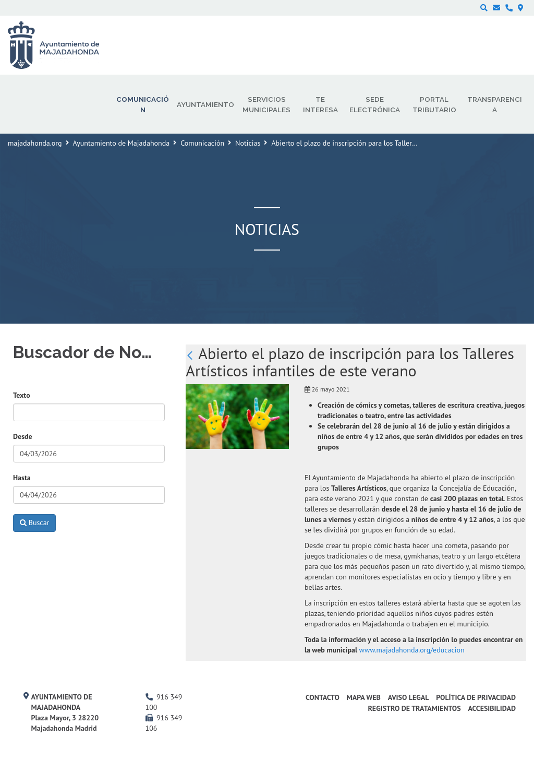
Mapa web (364, 697)
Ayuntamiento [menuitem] (205, 104)
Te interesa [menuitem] (320, 104)
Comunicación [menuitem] (142, 104)
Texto (21, 395)
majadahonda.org (35, 143)
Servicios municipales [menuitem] (266, 104)
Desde (22, 436)
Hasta (22, 477)
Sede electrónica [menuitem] (374, 104)
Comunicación (202, 143)
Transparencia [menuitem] (494, 104)
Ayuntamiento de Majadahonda (121, 143)
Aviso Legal (408, 697)
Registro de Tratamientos (414, 708)
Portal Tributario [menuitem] (434, 104)
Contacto (322, 697)
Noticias (247, 143)
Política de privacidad (476, 697)
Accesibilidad (492, 708)
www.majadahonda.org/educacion (412, 650)
